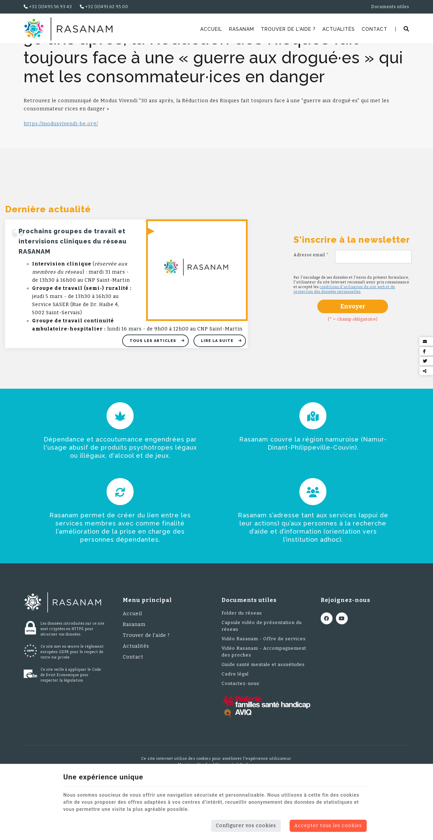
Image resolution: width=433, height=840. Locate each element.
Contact (374, 29)
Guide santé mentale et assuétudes (263, 708)
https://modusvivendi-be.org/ (61, 167)
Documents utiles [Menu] (249, 644)
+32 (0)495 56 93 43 (48, 6)
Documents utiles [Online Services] (390, 6)
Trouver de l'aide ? (288, 29)
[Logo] (68, 29)
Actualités (338, 29)
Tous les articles (154, 384)
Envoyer (352, 350)
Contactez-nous (240, 727)
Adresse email (311, 298)
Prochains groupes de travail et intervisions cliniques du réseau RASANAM (73, 285)
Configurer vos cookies (246, 825)
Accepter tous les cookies (328, 825)
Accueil (211, 29)
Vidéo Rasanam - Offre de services (264, 682)
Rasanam (241, 29)
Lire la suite (218, 384)
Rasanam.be (41, 52)
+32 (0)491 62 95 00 (104, 6)
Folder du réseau (242, 656)
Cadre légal (235, 717)
